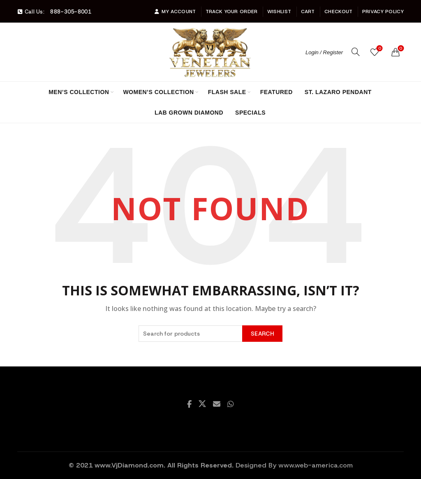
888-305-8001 (70, 11)
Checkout (338, 11)
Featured (276, 92)
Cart (308, 11)
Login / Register (324, 52)
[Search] (355, 52)
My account (175, 11)
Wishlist (279, 11)
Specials (250, 112)
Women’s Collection (158, 92)
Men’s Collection (79, 92)
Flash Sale (227, 92)
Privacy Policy (383, 11)
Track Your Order (232, 11)
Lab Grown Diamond (189, 112)
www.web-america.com (315, 465)
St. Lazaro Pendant (338, 92)
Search (262, 333)
